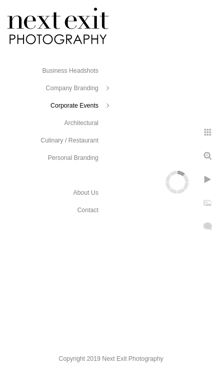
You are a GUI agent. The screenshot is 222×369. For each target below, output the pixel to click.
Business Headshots (70, 70)
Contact (87, 210)
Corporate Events (74, 105)
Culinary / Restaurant (69, 140)
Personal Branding (73, 157)
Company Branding (72, 88)
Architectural (81, 123)
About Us (85, 192)
